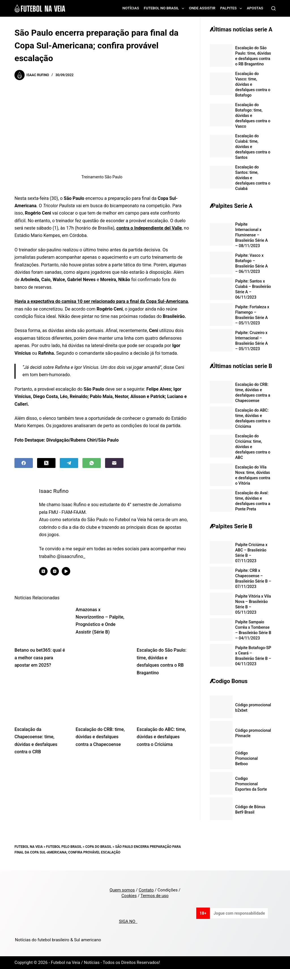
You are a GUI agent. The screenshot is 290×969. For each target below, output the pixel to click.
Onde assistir (202, 8)
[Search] (273, 8)
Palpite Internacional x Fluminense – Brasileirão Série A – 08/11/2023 (251, 235)
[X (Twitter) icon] (44, 571)
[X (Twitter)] (46, 463)
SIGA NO (128, 921)
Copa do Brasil (98, 847)
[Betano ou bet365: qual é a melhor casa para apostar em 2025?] (40, 623)
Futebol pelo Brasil (64, 847)
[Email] (114, 463)
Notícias (130, 8)
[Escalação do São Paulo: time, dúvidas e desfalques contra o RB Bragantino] (163, 623)
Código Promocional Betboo (246, 758)
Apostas (255, 8)
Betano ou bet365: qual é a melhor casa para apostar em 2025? (39, 657)
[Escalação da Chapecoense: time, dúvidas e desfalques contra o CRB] (40, 702)
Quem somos (122, 890)
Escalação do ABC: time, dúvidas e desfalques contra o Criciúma (161, 737)
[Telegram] (69, 463)
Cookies (129, 895)
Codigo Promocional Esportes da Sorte (251, 784)
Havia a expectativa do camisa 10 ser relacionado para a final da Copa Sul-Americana (101, 301)
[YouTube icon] (67, 571)
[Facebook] (23, 463)
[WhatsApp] (91, 463)
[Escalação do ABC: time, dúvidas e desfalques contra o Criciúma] (163, 702)
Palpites (232, 8)
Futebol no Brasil (165, 8)
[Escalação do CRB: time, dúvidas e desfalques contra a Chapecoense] (102, 702)
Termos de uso (154, 895)
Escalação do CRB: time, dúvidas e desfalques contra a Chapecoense (100, 737)
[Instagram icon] (56, 571)
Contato (146, 890)
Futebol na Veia (28, 847)
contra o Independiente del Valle (149, 228)
